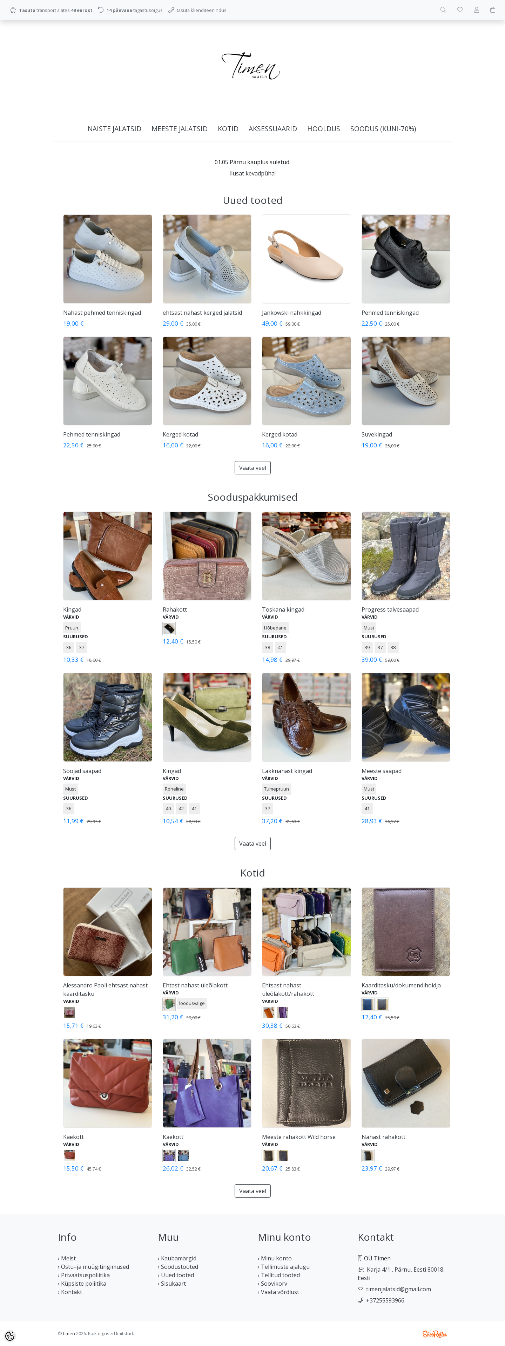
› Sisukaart (172, 1283)
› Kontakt (70, 1292)
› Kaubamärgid (177, 1258)
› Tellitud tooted (279, 1275)
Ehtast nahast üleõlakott (195, 985)
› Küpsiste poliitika (82, 1283)
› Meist (67, 1258)
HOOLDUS (323, 128)
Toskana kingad (283, 609)
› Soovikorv (272, 1283)
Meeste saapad (382, 771)
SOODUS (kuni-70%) (383, 128)
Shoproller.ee (435, 1334)
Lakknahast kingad (287, 771)
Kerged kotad (180, 434)
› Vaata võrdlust (278, 1292)
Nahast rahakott (383, 1137)
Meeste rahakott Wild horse (299, 1137)
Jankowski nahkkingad (291, 312)
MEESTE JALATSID (180, 128)
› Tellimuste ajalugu (284, 1267)
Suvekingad (377, 434)
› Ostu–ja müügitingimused (93, 1267)
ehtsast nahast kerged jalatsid (202, 312)
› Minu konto (275, 1258)
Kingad (72, 609)
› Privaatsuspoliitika (84, 1275)
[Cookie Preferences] (10, 1336)
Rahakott (175, 609)
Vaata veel (252, 468)
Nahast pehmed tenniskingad (102, 312)
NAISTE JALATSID (114, 128)
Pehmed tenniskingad (390, 312)
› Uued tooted (176, 1275)
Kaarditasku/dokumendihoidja (401, 985)
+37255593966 (385, 1300)
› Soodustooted (178, 1267)
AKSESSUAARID (273, 128)
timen (69, 1333)
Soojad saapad (82, 771)
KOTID (228, 128)
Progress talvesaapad (390, 609)
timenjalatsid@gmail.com (398, 1289)
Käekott (73, 1137)
